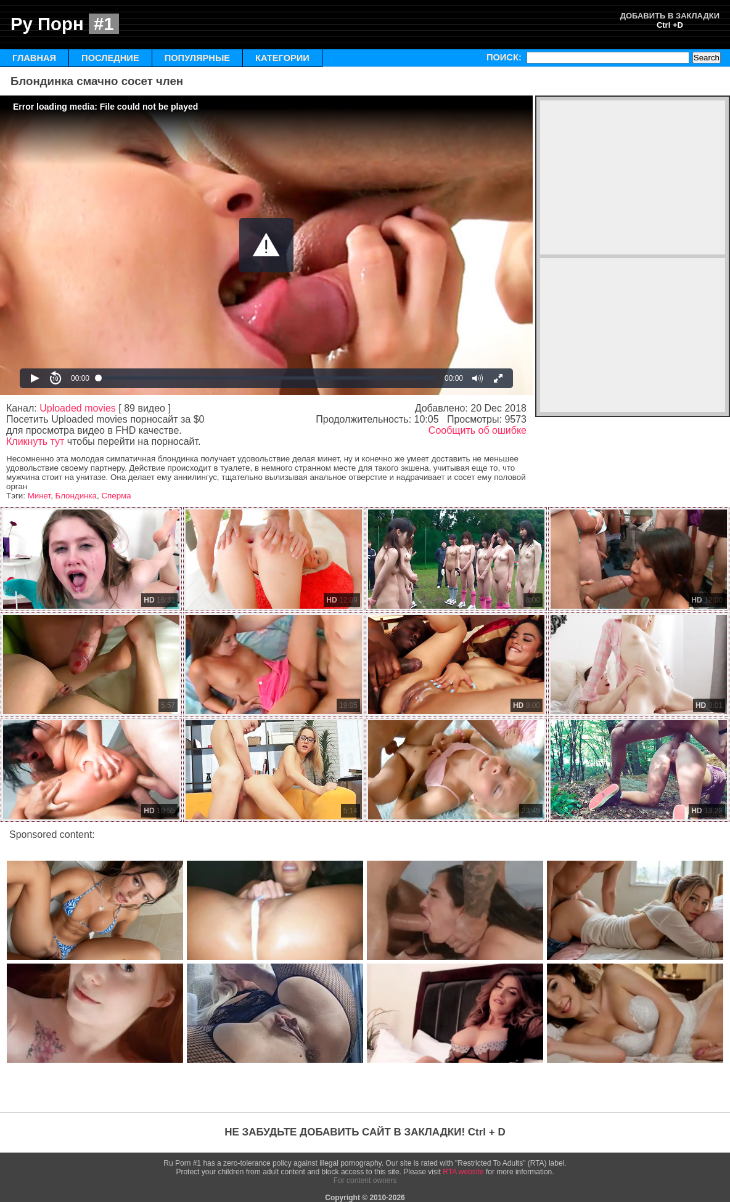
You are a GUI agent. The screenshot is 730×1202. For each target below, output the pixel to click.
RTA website (463, 1171)
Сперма (116, 495)
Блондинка (76, 495)
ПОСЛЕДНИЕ (110, 58)
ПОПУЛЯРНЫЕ (197, 58)
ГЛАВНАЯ (34, 58)
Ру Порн (64, 24)
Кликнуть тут (35, 441)
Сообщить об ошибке (478, 430)
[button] (266, 245)
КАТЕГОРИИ (282, 58)
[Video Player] (266, 245)
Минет (39, 495)
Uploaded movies (77, 408)
